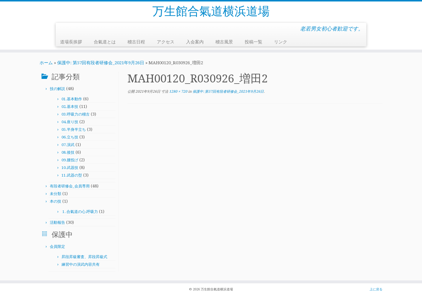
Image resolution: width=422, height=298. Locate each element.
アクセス (165, 42)
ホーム (46, 62)
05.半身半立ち (74, 129)
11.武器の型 (72, 175)
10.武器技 (70, 167)
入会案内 (195, 42)
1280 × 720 (177, 91)
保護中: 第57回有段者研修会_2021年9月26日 (100, 62)
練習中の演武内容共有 (81, 264)
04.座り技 (70, 122)
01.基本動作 (72, 99)
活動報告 (57, 222)
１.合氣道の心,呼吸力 (80, 211)
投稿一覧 (253, 42)
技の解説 (57, 89)
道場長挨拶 (71, 42)
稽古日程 (136, 42)
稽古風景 (224, 42)
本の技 (55, 201)
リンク (280, 42)
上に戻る (376, 289)
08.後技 (68, 152)
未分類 (55, 194)
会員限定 (57, 246)
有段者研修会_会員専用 (70, 186)
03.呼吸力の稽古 (76, 114)
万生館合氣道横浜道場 (211, 11)
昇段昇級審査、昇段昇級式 (84, 257)
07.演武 (68, 145)
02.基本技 (70, 106)
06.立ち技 (70, 137)
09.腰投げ (70, 160)
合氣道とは (105, 42)
